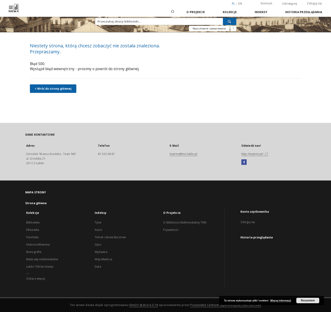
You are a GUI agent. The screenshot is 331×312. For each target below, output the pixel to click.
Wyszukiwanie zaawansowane (209, 28)
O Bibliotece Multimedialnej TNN (184, 222)
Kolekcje (230, 12)
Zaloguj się (314, 3)
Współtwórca (103, 259)
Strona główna (36, 203)
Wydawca (101, 252)
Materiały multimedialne (42, 259)
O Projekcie (195, 12)
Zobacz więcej (35, 279)
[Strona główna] (172, 12)
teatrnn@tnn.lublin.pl (183, 154)
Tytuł (98, 222)
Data (98, 267)
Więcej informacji (280, 300)
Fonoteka (32, 237)
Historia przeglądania (303, 12)
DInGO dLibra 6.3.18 (143, 305)
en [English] (240, 3)
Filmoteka (32, 230)
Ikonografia (33, 252)
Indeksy (261, 12)
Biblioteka (33, 222)
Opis (98, 244)
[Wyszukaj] (229, 21)
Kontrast (266, 3)
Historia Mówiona (38, 244)
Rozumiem (308, 300)
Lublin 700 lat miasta (40, 267)
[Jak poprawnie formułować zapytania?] (233, 28)
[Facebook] (244, 162)
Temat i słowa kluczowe (110, 237)
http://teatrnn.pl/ (254, 154)
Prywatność (170, 230)
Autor (98, 230)
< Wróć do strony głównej (53, 89)
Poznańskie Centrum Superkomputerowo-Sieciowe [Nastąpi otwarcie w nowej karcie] (225, 305)
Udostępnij (289, 4)
